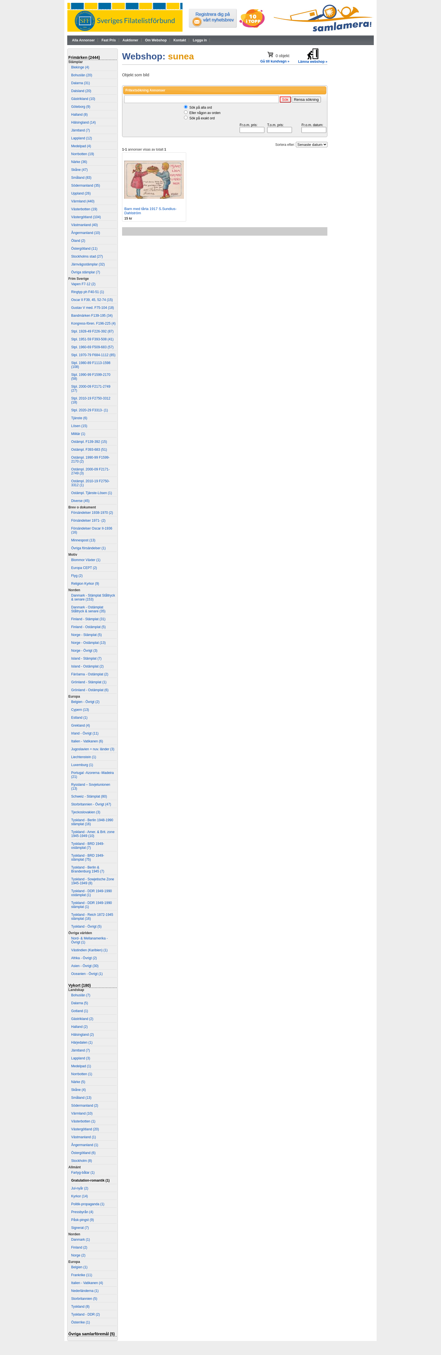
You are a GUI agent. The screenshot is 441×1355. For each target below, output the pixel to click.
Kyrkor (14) (79, 1196)
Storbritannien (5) (84, 1299)
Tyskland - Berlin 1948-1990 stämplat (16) (92, 822)
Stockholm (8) (81, 1161)
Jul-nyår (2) (79, 1188)
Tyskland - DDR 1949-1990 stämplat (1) (91, 905)
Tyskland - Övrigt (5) (86, 926)
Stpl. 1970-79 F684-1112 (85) (93, 355)
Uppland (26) (81, 193)
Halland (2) (79, 1027)
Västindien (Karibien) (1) (89, 950)
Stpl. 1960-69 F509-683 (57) (92, 347)
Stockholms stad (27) (87, 256)
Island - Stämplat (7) (86, 658)
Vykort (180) (79, 985)
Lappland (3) (80, 1058)
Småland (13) (81, 1098)
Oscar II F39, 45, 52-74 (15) (92, 300)
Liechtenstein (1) (83, 757)
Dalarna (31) (80, 83)
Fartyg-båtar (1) (82, 1173)
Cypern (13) (80, 710)
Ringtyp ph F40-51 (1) (87, 292)
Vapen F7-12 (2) (83, 284)
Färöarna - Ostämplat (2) (89, 674)
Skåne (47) (79, 170)
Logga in (200, 40)
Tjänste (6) (79, 418)
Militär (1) (78, 434)
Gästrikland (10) (83, 99)
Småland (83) (81, 178)
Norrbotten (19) (82, 154)
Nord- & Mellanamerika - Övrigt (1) (89, 940)
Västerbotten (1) (83, 1121)
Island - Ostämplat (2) (87, 666)
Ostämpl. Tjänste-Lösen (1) (91, 493)
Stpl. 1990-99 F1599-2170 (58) (90, 377)
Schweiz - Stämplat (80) (89, 796)
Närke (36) (79, 162)
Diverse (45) (80, 501)
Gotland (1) (79, 1011)
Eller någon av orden (204, 113)
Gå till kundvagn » (274, 61)
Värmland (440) (82, 201)
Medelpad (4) (81, 146)
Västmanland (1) (83, 1137)
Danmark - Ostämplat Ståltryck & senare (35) (88, 609)
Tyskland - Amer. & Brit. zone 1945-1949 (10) (92, 834)
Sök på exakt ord (202, 118)
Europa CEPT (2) (84, 568)
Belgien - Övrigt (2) (85, 702)
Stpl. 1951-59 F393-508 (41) (92, 339)
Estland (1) (79, 718)
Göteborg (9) (80, 107)
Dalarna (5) (79, 1003)
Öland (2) (78, 241)
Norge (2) (78, 1255)
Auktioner (130, 40)
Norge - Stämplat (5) (86, 635)
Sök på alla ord (200, 108)
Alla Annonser (83, 40)
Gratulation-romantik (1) (90, 1180)
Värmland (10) (82, 1113)
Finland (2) (79, 1247)
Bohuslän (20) (81, 75)
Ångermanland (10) (85, 233)
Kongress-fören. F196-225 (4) (93, 323)
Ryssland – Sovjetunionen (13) (90, 787)
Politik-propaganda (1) (87, 1204)
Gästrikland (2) (82, 1019)
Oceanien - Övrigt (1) (87, 974)
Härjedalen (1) (82, 1042)
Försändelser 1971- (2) (88, 521)
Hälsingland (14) (83, 122)
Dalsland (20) (81, 91)
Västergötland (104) (86, 217)
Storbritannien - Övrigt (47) (91, 804)
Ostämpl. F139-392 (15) (89, 442)
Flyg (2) (77, 576)
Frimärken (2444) (84, 57)
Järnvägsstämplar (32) (88, 264)
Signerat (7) (80, 1228)
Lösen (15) (79, 426)
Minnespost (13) (83, 540)
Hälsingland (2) (82, 1035)
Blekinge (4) (80, 67)
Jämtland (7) (80, 130)
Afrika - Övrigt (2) (84, 958)
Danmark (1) (80, 1240)
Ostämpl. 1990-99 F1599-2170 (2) (90, 459)
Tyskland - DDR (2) (85, 1314)
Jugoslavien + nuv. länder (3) (92, 749)
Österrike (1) (80, 1322)
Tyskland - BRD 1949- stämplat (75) (87, 857)
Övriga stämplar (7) (85, 272)
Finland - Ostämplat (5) (88, 627)
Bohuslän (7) (80, 995)
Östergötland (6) (83, 1153)
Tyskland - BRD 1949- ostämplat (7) (87, 846)
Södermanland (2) (84, 1106)
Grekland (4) (80, 725)
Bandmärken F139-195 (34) (91, 316)
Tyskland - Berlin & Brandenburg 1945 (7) (87, 869)
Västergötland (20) (85, 1129)
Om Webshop (156, 40)
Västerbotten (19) (84, 209)
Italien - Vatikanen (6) (87, 741)
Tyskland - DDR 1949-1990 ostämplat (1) (91, 893)
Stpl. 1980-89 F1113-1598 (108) (90, 365)
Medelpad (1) (81, 1066)
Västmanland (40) (84, 225)
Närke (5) (78, 1082)
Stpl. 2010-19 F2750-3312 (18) (90, 400)
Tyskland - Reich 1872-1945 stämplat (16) (92, 917)
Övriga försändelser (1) (88, 548)
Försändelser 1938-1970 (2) (92, 513)
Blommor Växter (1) (85, 560)
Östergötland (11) (84, 249)
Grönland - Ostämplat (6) (90, 690)
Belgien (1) (79, 1267)
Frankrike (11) (81, 1275)
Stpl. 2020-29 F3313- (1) (89, 410)
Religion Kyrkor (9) (85, 584)
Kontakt (180, 40)
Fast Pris (109, 40)
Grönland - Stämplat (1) (88, 682)
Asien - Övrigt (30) (84, 966)
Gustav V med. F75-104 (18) (92, 308)
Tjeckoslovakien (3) (85, 812)
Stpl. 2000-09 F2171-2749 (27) (90, 388)
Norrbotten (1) (81, 1074)
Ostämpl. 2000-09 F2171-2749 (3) (90, 471)
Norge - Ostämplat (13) (88, 643)
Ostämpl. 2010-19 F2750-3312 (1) (90, 483)
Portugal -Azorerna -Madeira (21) (92, 775)
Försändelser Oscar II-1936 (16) (91, 530)
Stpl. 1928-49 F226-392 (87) (92, 331)
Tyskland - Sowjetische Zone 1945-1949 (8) (92, 881)
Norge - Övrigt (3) (84, 651)
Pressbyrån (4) (82, 1212)
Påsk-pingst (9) (82, 1220)
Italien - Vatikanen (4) (87, 1283)
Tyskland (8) (80, 1307)
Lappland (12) (81, 138)
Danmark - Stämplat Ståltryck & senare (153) (93, 597)
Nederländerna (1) (84, 1291)
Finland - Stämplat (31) (88, 619)
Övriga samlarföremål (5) (91, 1334)
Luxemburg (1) (82, 765)
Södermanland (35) (85, 185)
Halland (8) (79, 115)
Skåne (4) (78, 1090)
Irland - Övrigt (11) (84, 733)
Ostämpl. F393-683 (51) (89, 450)
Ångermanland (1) (84, 1145)
